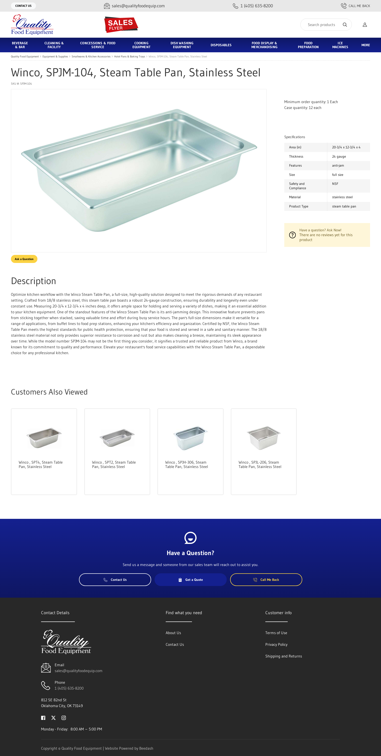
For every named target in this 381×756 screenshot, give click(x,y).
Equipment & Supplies (55, 56)
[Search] (326, 24)
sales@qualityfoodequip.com (79, 670)
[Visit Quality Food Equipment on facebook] (43, 717)
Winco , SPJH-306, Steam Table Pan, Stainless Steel (186, 464)
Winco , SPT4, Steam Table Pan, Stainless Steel (41, 464)
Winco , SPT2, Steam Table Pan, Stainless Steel (114, 464)
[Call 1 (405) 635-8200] (253, 6)
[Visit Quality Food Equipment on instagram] (63, 717)
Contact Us (23, 6)
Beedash (146, 748)
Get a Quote (190, 579)
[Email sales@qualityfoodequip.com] (134, 6)
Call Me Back (355, 6)
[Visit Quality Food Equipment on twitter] (53, 717)
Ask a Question (24, 259)
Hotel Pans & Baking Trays (129, 56)
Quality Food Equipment (25, 56)
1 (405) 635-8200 (69, 688)
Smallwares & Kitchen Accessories (91, 56)
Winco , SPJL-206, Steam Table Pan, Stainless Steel (260, 464)
